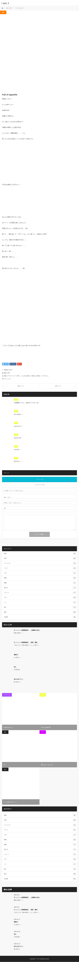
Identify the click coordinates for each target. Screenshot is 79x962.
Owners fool (17, 438)
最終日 (16, 654)
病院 (40, 583)
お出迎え (37, 376)
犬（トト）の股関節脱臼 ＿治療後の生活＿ (27, 630)
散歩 (3, 12)
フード (40, 568)
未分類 (40, 617)
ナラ (40, 597)
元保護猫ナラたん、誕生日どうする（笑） (26, 403)
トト (40, 602)
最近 (33, 376)
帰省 (40, 578)
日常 (8, 373)
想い (40, 607)
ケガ (40, 573)
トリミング (40, 563)
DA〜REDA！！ (18, 414)
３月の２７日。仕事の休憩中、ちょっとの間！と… (27, 645)
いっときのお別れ (25, 376)
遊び (40, 612)
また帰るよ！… (18, 657)
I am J (5, 3)
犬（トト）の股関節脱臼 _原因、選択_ (26, 642)
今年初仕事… (17, 669)
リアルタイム (44, 376)
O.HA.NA (16, 449)
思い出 (40, 588)
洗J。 (15, 667)
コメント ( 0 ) (39, 479)
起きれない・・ (18, 461)
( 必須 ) (7, 497)
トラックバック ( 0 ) (39, 484)
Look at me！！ (18, 426)
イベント (40, 592)
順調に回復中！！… (19, 633)
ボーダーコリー (11, 376)
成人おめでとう (18, 679)
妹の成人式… (17, 682)
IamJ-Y (10, 370)
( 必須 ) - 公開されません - (13, 502)
